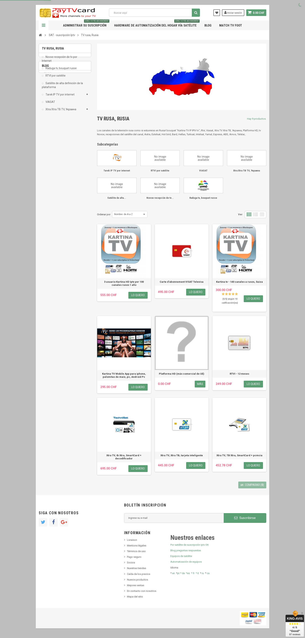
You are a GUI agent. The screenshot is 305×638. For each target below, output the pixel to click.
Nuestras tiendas (136, 568)
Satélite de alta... (116, 197)
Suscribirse (245, 518)
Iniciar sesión (233, 12)
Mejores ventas (135, 585)
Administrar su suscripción (86, 23)
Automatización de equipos (186, 561)
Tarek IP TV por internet (59, 97)
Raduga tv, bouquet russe (61, 70)
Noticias (49, 137)
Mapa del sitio (135, 596)
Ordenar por (103, 214)
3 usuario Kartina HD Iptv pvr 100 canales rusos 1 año (124, 283)
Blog (207, 25)
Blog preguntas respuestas (185, 550)
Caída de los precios (138, 574)
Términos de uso (136, 551)
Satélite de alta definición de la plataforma (62, 87)
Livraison (132, 539)
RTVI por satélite (55, 78)
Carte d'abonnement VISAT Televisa (181, 281)
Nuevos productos (137, 579)
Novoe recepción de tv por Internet (59, 61)
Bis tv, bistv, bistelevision (58, 155)
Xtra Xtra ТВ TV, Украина (60, 112)
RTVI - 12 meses (239, 373)
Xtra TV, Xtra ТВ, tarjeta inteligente (181, 455)
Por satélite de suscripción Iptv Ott (189, 544)
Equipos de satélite (181, 556)
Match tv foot (230, 25)
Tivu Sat (48, 161)
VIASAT (50, 104)
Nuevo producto (53, 143)
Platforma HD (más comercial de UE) (181, 373)
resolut (48, 167)
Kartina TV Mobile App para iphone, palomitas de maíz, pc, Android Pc (124, 375)
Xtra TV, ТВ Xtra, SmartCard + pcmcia (239, 455)
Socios (131, 562)
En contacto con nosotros (141, 590)
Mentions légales (136, 545)
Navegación (43, 25)
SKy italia (49, 149)
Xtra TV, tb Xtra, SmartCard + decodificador (123, 457)
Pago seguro (134, 556)
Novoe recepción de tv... (160, 197)
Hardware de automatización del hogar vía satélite (157, 23)
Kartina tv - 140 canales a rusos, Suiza (239, 281)
